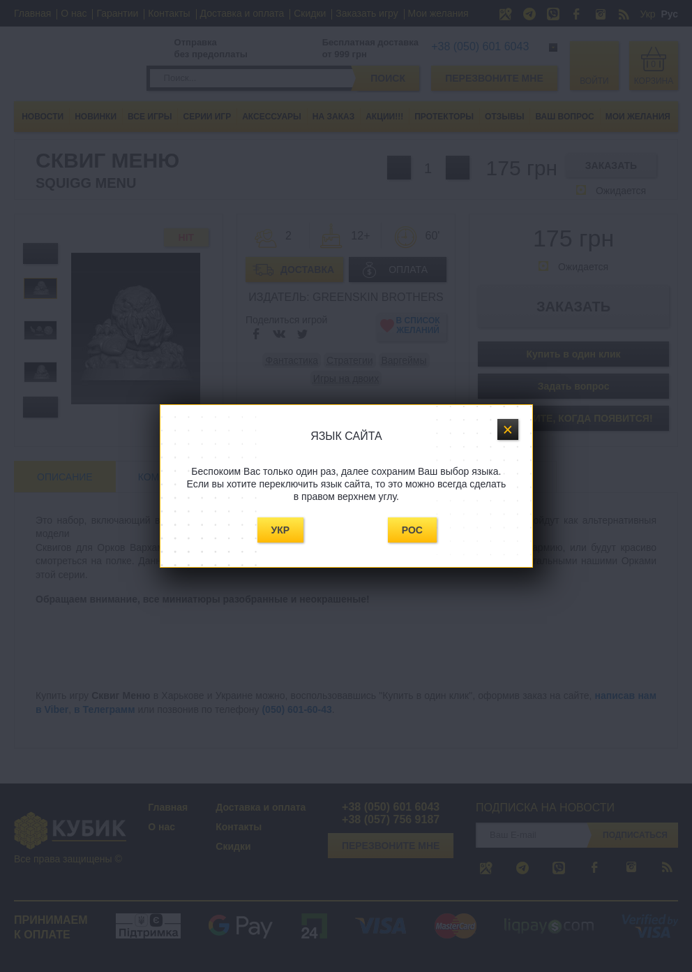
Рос (412, 530)
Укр (280, 530)
